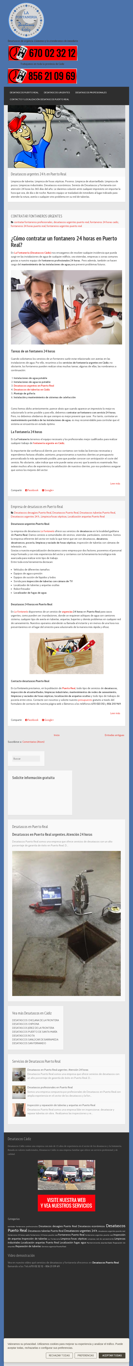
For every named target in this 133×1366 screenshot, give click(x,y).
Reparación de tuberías (28, 1246)
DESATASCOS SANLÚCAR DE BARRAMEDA (35, 1039)
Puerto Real (68, 688)
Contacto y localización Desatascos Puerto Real (39, 99)
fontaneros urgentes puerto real (64, 226)
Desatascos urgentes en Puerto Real (34, 385)
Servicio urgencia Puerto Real (53, 1246)
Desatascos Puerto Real (24, 92)
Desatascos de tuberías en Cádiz (32, 389)
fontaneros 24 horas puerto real (28, 226)
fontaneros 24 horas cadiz (104, 222)
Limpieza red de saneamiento (101, 1239)
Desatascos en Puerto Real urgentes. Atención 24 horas (52, 834)
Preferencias (86, 1355)
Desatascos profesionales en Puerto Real (50, 1087)
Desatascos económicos (91, 1226)
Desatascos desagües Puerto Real (32, 512)
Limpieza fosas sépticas (54, 516)
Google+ (48, 490)
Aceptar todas (112, 1355)
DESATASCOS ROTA (23, 1035)
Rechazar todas (59, 1355)
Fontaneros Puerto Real (71, 1234)
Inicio (57, 735)
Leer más (115, 483)
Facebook (31, 490)
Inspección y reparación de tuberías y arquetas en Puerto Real (61, 1105)
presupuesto (85, 699)
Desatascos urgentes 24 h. (25, 516)
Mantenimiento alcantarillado (99, 1243)
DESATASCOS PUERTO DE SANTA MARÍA (34, 1031)
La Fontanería (21, 611)
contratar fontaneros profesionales (33, 222)
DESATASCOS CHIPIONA (25, 1023)
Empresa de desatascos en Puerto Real (37, 506)
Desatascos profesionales (91, 92)
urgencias (67, 611)
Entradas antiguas (114, 735)
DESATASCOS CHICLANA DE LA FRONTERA (35, 1020)
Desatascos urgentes (57, 92)
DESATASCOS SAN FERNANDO (29, 1043)
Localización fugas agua (73, 1242)
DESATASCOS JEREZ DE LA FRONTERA (33, 1027)
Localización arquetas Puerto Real (86, 516)
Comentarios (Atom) (33, 741)
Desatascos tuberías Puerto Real (97, 512)
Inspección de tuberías (34, 1238)
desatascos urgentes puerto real (71, 222)
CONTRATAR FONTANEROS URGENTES (36, 216)
